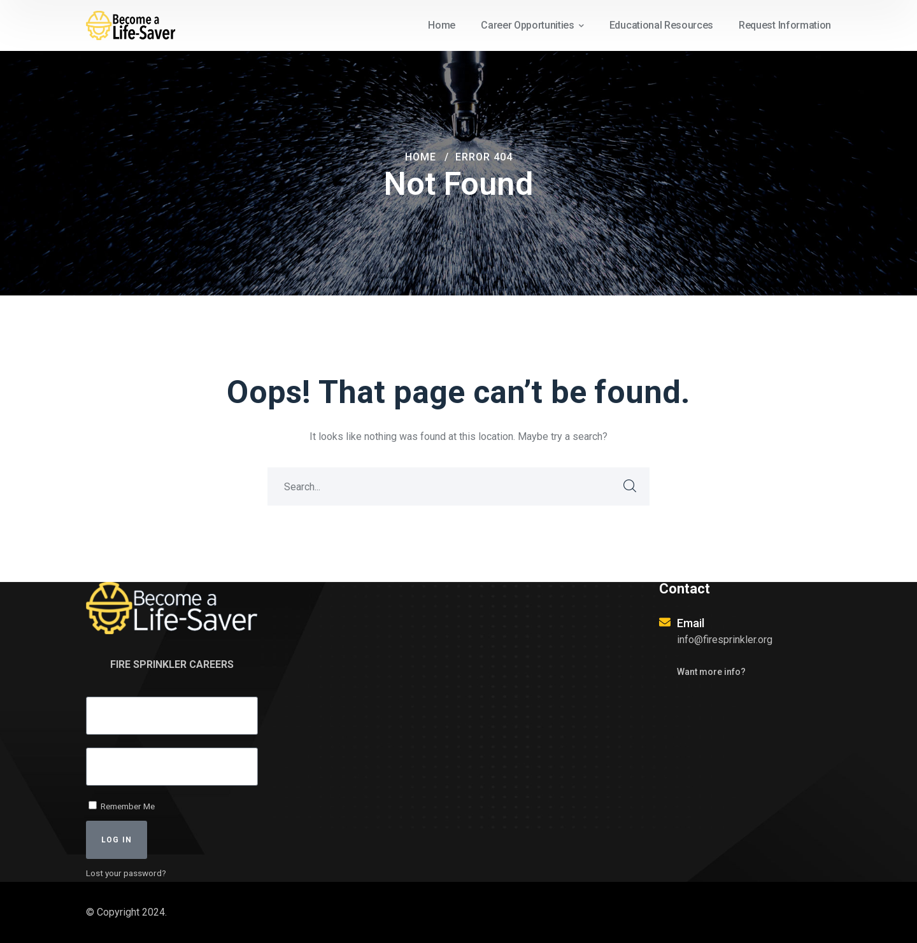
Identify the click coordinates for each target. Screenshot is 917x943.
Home (420, 157)
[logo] (133, 24)
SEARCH (630, 486)
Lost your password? (126, 873)
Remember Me (122, 806)
